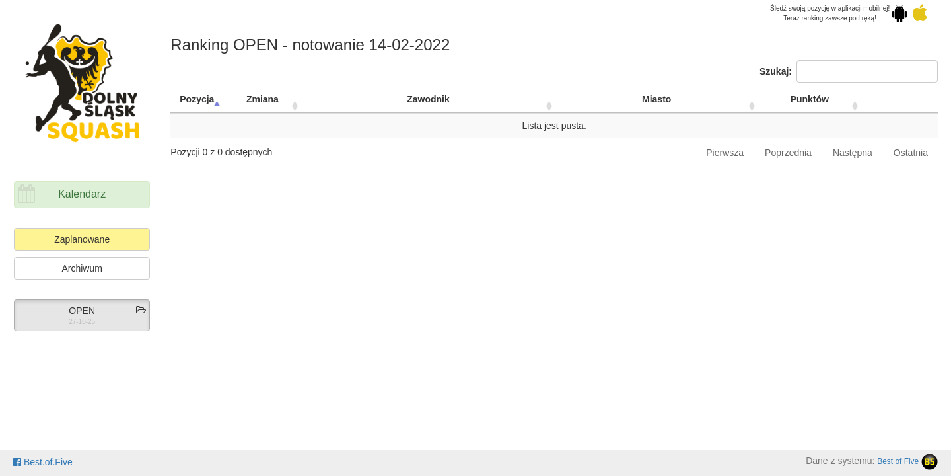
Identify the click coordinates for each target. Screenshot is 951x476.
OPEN (82, 310)
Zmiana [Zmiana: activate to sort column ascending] (262, 99)
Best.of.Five (43, 462)
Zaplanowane (82, 239)
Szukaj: (848, 71)
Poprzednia (788, 152)
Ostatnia (911, 152)
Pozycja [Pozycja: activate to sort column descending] (197, 99)
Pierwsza (725, 152)
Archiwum (81, 268)
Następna (852, 152)
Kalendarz (82, 194)
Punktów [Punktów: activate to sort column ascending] (810, 99)
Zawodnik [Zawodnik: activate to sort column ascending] (428, 99)
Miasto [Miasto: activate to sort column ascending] (656, 99)
